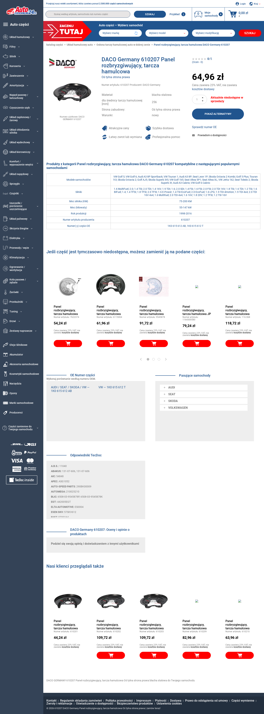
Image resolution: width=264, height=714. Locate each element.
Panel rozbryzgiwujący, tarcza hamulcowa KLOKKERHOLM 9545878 (152, 310)
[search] (87, 14)
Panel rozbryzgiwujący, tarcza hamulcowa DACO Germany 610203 (152, 624)
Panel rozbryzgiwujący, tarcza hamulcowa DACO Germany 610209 (195, 624)
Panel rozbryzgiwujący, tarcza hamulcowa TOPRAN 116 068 (237, 310)
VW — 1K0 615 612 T (112, 387)
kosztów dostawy (203, 89)
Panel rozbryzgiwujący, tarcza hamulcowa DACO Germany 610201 (66, 624)
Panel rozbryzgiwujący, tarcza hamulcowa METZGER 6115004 (109, 310)
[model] (166, 33)
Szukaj (150, 14)
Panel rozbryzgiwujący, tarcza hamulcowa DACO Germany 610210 (237, 624)
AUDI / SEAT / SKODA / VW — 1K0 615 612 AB (70, 389)
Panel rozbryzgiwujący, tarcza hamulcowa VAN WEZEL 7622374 (68, 310)
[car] (213, 33)
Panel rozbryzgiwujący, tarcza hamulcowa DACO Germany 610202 (109, 624)
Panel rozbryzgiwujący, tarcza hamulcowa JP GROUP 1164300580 (197, 310)
